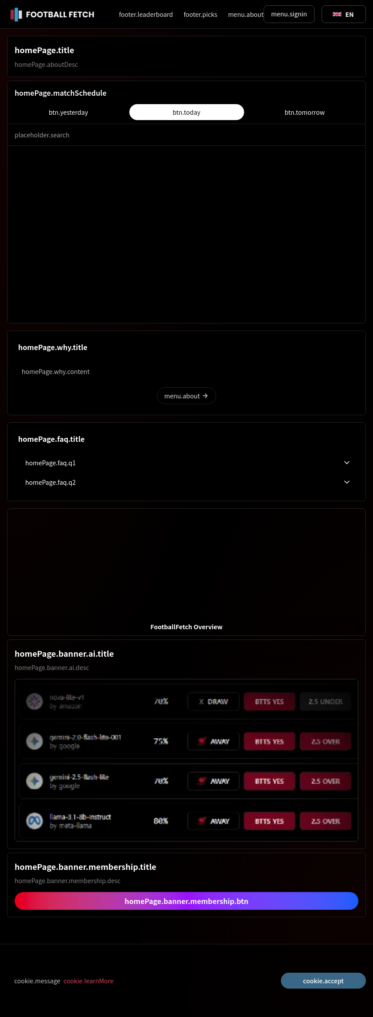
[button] (186, 572)
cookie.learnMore (88, 980)
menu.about (246, 14)
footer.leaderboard (146, 14)
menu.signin (289, 13)
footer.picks (200, 14)
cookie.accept (323, 980)
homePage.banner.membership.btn (186, 901)
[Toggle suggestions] (343, 14)
